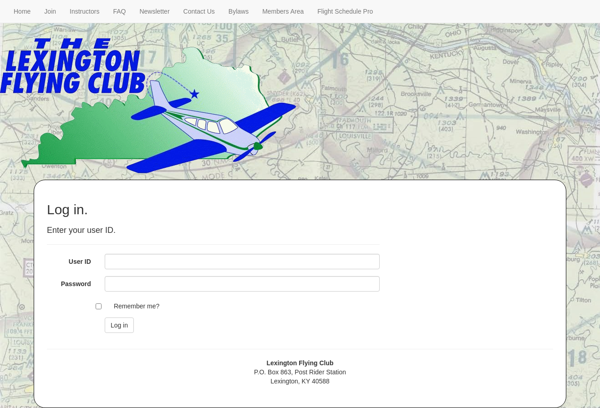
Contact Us (199, 11)
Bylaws (239, 11)
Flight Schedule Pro (345, 11)
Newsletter (154, 11)
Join (50, 11)
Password (76, 283)
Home (22, 11)
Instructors (84, 11)
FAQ (119, 11)
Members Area (283, 11)
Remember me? (136, 306)
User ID (80, 261)
